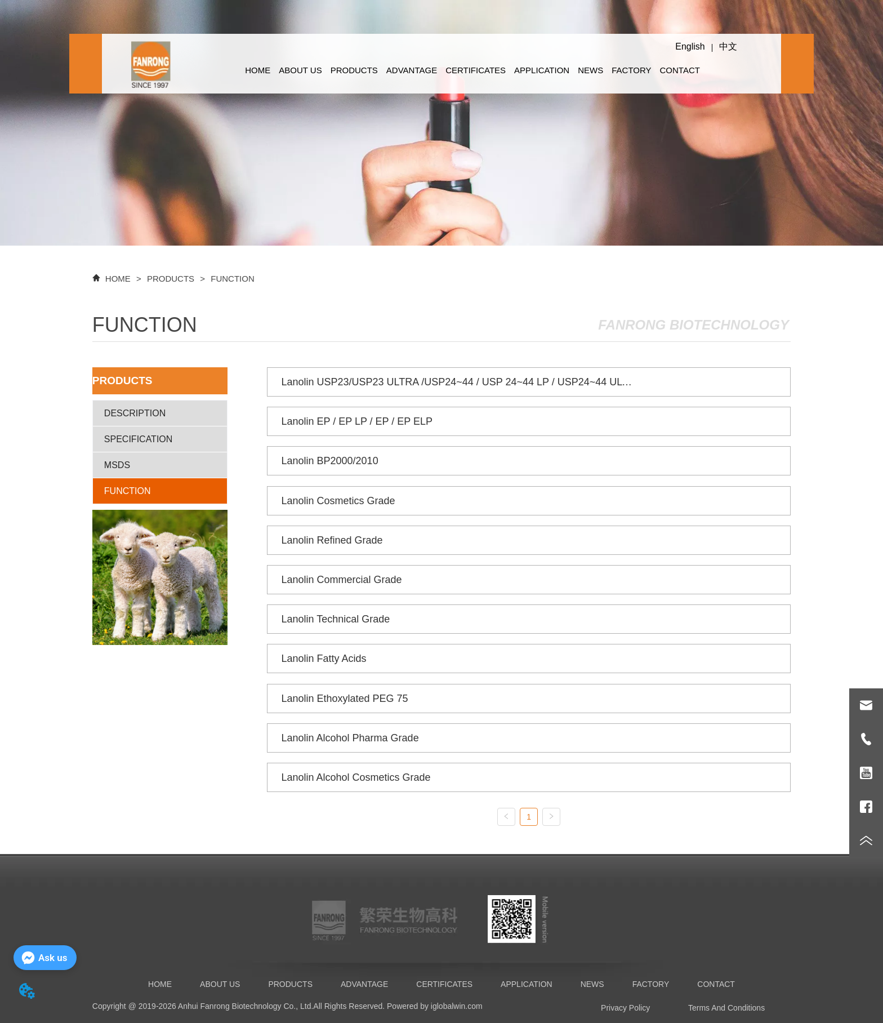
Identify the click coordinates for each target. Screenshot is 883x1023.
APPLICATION (541, 70)
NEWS (590, 70)
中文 (728, 46)
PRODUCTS (354, 70)
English (689, 46)
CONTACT (680, 70)
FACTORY (631, 70)
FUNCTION (231, 278)
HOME (257, 70)
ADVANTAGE (411, 70)
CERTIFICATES (475, 70)
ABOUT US (300, 70)
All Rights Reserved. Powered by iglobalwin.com (397, 1006)
